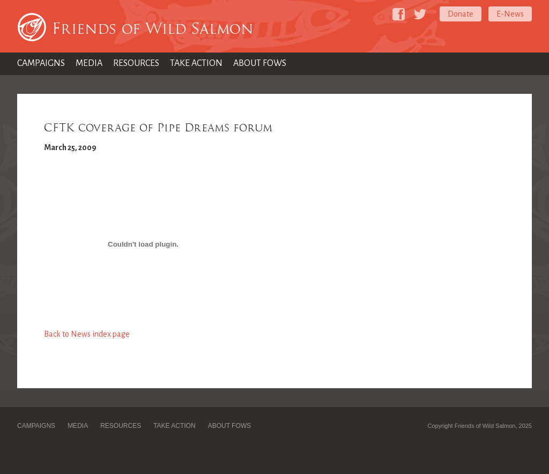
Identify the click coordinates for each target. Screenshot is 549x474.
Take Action (196, 63)
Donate (460, 14)
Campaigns (41, 63)
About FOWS (259, 63)
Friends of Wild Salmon (153, 28)
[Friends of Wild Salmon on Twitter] (420, 14)
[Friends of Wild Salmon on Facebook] (398, 14)
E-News (510, 14)
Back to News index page (87, 334)
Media (89, 63)
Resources (136, 63)
